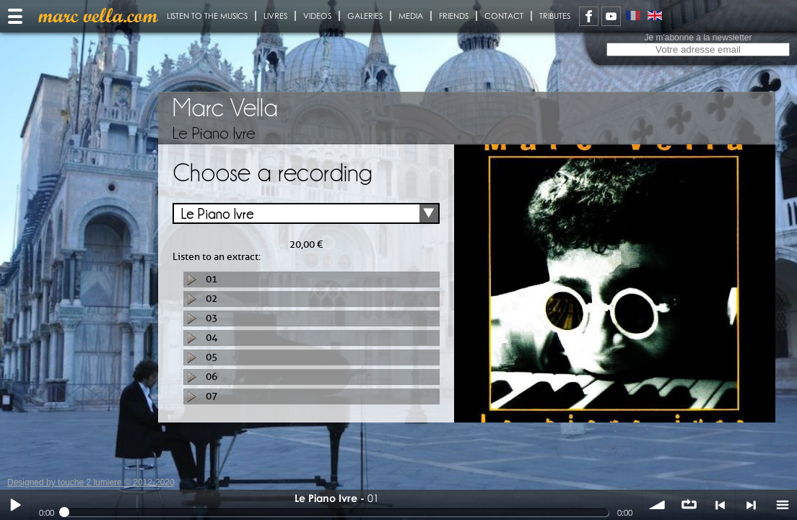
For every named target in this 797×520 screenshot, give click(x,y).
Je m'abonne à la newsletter (698, 37)
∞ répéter (689, 505)
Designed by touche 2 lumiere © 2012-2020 (91, 482)
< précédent (720, 505)
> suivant (751, 505)
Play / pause (15, 505)
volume (658, 505)
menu (782, 505)
